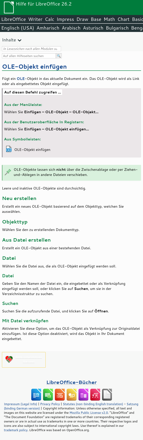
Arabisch (71, 27)
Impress (65, 19)
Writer (35, 19)
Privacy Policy (50, 404)
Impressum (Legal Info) (20, 404)
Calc (49, 19)
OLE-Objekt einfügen (34, 66)
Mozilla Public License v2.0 (88, 412)
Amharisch (48, 27)
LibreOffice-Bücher (71, 382)
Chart (123, 19)
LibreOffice (13, 19)
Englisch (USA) (17, 27)
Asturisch (93, 27)
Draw (82, 19)
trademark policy (16, 430)
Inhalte (9, 40)
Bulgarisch (117, 27)
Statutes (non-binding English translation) (93, 404)
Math (109, 19)
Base (96, 19)
